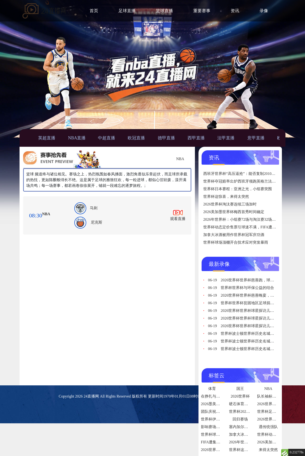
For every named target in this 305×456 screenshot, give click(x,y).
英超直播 (46, 138)
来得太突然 (268, 450)
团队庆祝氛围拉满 (216, 411)
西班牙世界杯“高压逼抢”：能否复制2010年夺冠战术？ (248, 174)
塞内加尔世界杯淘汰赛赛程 (252, 427)
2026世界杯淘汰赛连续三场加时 (230, 204)
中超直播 (106, 138)
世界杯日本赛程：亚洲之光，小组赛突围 (237, 189)
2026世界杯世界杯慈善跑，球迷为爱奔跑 (248, 280)
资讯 (235, 10)
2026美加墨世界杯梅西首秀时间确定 (233, 212)
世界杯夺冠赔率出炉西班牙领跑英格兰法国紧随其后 (247, 181)
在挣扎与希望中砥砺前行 (222, 396)
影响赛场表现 (212, 427)
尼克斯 (96, 222)
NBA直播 (77, 138)
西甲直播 (196, 138)
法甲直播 (225, 138)
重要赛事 (201, 10)
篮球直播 (164, 10)
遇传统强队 (268, 427)
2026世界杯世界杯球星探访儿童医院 (245, 311)
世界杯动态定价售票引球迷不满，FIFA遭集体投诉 (245, 227)
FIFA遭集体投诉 (214, 442)
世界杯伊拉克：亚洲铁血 (222, 419)
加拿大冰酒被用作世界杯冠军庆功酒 (233, 235)
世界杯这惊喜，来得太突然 (226, 196)
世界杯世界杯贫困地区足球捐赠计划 (245, 303)
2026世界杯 (240, 396)
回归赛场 (240, 419)
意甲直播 (255, 138)
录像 (263, 10)
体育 (212, 389)
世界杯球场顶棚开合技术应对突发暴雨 (235, 242)
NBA (180, 159)
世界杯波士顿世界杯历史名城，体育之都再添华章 (256, 333)
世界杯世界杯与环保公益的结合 (241, 288)
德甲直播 (166, 138)
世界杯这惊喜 (240, 450)
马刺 (93, 208)
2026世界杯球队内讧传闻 (278, 419)
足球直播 (127, 10)
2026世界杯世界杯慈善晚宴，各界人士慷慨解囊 (254, 295)
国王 (240, 389)
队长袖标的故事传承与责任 (280, 396)
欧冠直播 (136, 138)
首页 (94, 10)
